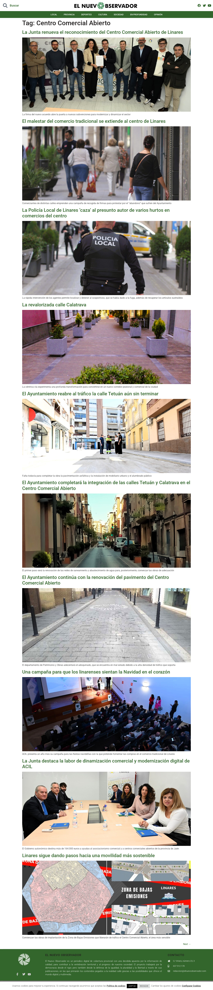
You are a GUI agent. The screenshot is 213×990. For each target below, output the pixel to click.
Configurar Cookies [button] (191, 986)
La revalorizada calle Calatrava (54, 305)
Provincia (69, 14)
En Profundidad (138, 14)
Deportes (86, 14)
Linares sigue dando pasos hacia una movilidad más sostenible (88, 855)
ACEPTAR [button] (132, 986)
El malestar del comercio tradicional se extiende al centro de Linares (94, 121)
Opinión (158, 14)
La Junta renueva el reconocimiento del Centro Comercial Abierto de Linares (102, 32)
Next (187, 944)
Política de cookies (116, 986)
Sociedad (119, 14)
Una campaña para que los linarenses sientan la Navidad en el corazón (96, 672)
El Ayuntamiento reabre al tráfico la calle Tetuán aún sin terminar (90, 394)
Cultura (102, 14)
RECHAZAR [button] (144, 986)
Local (54, 14)
